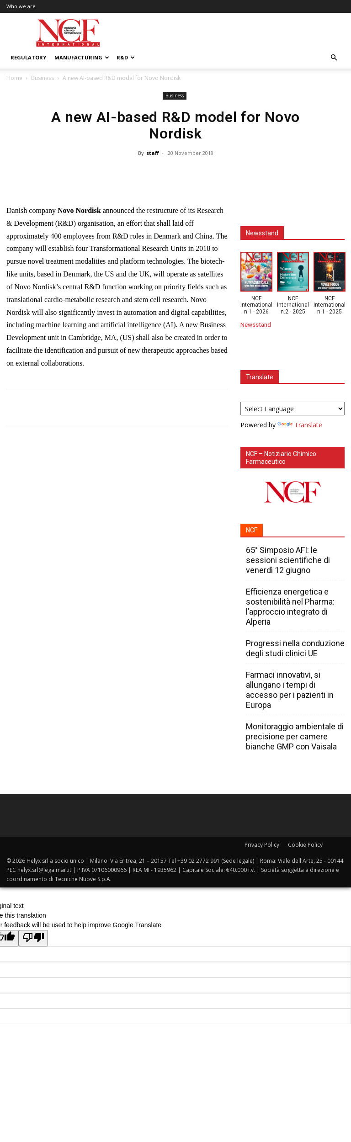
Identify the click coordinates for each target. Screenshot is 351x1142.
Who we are (21, 6)
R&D (126, 57)
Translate (299, 424)
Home (14, 78)
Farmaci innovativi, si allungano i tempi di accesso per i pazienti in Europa (290, 690)
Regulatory (28, 57)
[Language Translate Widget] (292, 408)
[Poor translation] (33, 938)
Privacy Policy (262, 845)
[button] (334, 57)
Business (42, 78)
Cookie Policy (305, 845)
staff (152, 152)
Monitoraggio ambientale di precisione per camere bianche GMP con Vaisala (295, 736)
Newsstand (255, 324)
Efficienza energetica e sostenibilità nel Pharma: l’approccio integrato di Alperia (290, 607)
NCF (251, 530)
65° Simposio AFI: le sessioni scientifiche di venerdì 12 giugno (288, 560)
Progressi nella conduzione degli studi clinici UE (295, 648)
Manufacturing (81, 57)
